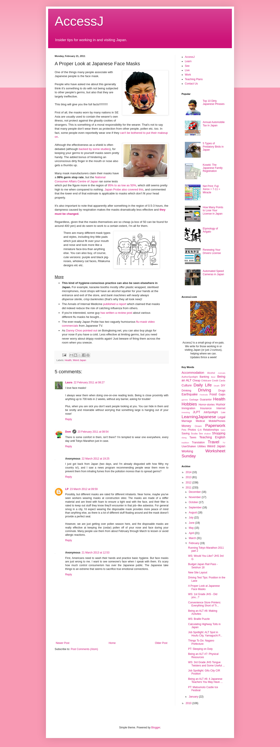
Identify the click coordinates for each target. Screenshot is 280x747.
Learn (188, 61)
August (193, 512)
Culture (187, 385)
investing (186, 412)
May (191, 527)
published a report (114, 304)
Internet (220, 408)
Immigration (188, 408)
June (192, 522)
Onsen (198, 426)
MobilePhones (217, 421)
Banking (204, 376)
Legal (221, 417)
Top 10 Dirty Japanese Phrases (213, 102)
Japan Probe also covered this (124, 189)
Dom (68, 431)
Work (188, 74)
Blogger (155, 727)
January (194, 696)
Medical (200, 421)
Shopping (218, 433)
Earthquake (190, 394)
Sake (222, 430)
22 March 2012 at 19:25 (95, 458)
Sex (201, 433)
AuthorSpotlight (190, 376)
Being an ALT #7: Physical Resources (203, 655)
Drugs (221, 390)
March (193, 538)
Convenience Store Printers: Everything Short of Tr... (204, 604)
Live (187, 70)
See (187, 65)
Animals (221, 373)
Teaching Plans (194, 79)
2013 (189, 477)
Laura (68, 382)
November (195, 497)
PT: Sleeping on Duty (200, 648)
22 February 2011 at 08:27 (89, 382)
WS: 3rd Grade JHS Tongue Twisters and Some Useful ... (206, 664)
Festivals (204, 394)
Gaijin (222, 394)
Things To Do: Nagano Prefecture (201, 642)
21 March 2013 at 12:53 (95, 552)
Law (223, 412)
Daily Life (203, 385)
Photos (192, 429)
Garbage (193, 399)
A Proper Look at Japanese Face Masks (204, 587)
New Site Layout (197, 572)
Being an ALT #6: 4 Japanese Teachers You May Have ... (205, 680)
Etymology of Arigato (210, 230)
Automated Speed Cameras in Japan (213, 273)
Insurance (206, 408)
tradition (185, 442)
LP (66, 489)
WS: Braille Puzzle (199, 618)
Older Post (161, 643)
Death (216, 385)
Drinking (186, 390)
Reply (68, 419)
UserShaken (189, 446)
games (185, 399)
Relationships (211, 429)
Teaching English (212, 437)
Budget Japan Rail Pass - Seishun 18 (203, 566)
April (192, 533)
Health (68, 360)
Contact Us (191, 83)
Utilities (201, 446)
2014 (189, 472)
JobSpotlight (210, 412)
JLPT (196, 412)
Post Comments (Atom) (84, 649)
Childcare (206, 380)
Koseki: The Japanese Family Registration (213, 168)
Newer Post (62, 643)
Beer (213, 377)
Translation (198, 442)
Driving (204, 390)
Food (213, 394)
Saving (186, 433)
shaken (207, 433)
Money (186, 426)
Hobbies (189, 404)
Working (187, 451)
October (194, 502)
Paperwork (215, 425)
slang (184, 437)
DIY (223, 385)
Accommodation (193, 372)
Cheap (196, 380)
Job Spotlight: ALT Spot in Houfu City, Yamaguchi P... (205, 634)
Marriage (187, 421)
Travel (213, 442)
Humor (220, 404)
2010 (189, 703)
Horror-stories (207, 404)
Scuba (194, 433)
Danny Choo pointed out (81, 330)
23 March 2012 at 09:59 (84, 489)
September (195, 507)
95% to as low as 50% (122, 185)
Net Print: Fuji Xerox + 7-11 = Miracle (211, 189)
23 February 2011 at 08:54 (93, 431)
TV (224, 442)
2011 (189, 487)
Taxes (192, 437)
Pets (184, 429)
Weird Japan (79, 360)
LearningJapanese (199, 416)
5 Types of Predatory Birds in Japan (213, 146)
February (194, 543)
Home (112, 643)
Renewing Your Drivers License (212, 251)
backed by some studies (94, 149)
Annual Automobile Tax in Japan (214, 124)
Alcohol (211, 373)
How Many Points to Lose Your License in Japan (213, 210)
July (191, 517)
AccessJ (79, 21)
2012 (189, 482)
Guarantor (206, 399)
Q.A (200, 429)
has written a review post (116, 312)
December (195, 491)
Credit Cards (218, 380)
